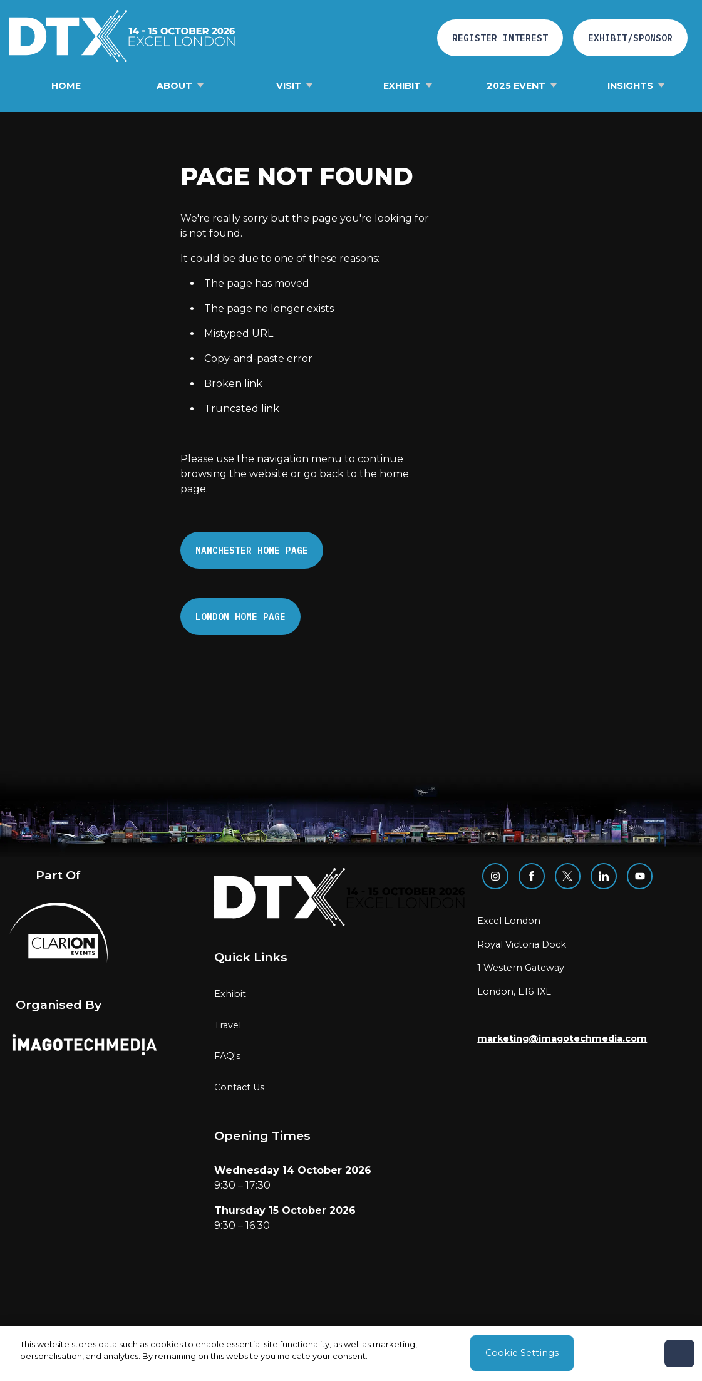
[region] (351, 1353)
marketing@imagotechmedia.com (562, 1038)
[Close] (679, 1353)
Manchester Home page (251, 550)
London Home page (240, 617)
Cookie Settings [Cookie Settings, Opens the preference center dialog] (522, 1352)
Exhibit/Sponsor (630, 38)
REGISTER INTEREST (500, 38)
